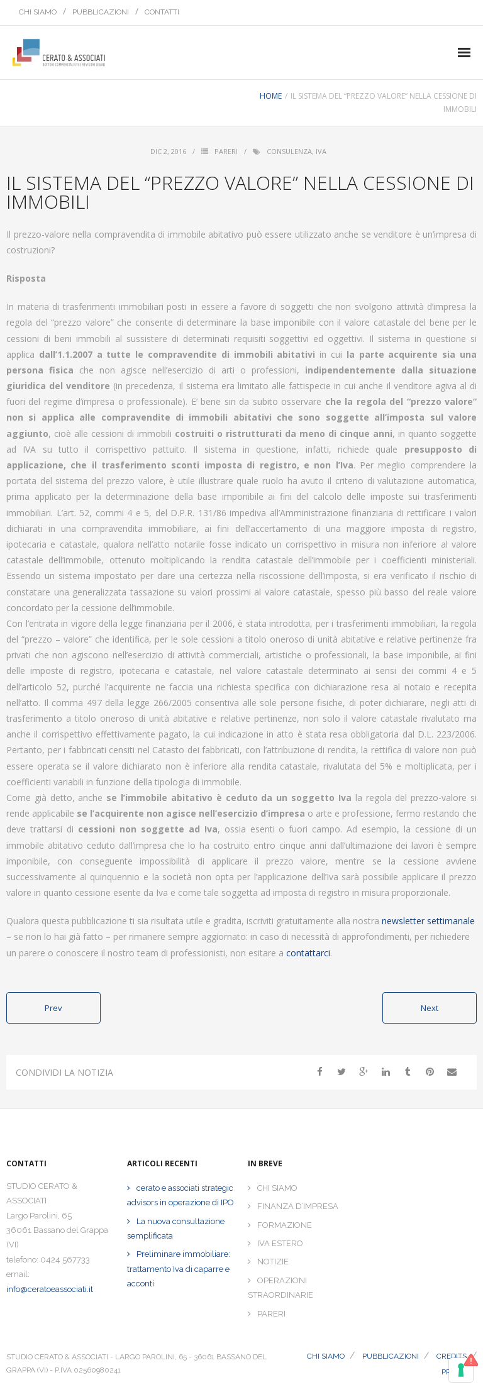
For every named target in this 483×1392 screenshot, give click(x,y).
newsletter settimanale (428, 921)
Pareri (226, 151)
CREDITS (451, 1356)
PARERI (271, 1313)
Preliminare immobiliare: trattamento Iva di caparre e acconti (178, 1268)
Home (271, 96)
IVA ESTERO (280, 1243)
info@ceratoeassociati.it (49, 1289)
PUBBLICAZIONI (100, 12)
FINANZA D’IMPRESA (297, 1206)
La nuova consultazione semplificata (176, 1228)
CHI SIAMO (38, 12)
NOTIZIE (273, 1261)
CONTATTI (162, 12)
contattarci (308, 953)
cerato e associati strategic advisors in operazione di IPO (180, 1195)
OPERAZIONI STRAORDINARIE (280, 1288)
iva (321, 151)
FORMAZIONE (284, 1225)
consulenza (289, 151)
